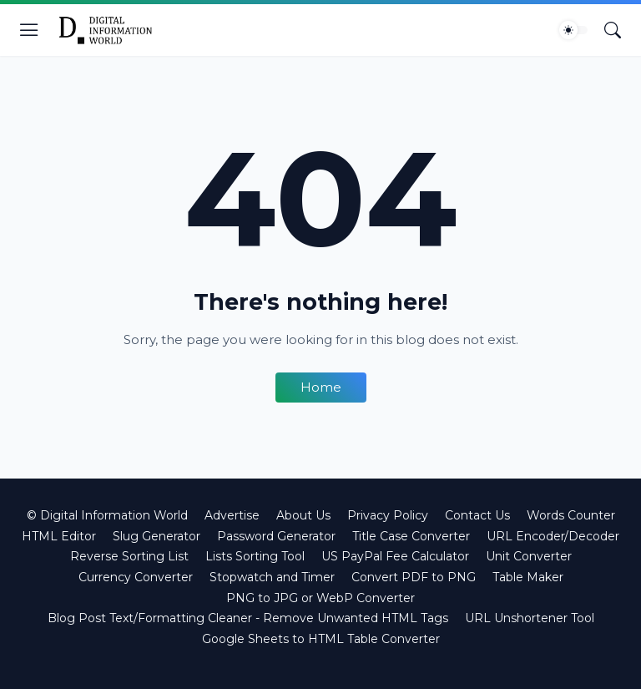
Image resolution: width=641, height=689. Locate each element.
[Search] (613, 30)
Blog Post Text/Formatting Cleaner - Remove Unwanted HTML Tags (248, 618)
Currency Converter (135, 577)
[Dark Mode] (573, 30)
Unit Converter (529, 556)
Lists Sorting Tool (255, 556)
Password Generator (276, 536)
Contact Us (477, 515)
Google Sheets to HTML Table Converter (321, 638)
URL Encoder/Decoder (553, 536)
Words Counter (571, 515)
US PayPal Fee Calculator (395, 556)
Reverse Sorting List (129, 556)
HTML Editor (59, 536)
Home (320, 387)
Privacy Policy (387, 515)
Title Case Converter (411, 536)
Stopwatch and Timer (272, 577)
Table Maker (527, 577)
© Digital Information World (107, 515)
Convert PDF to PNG (413, 577)
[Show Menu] (29, 30)
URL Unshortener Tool (529, 618)
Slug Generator (156, 536)
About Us (303, 515)
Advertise (232, 515)
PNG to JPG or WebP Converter (320, 597)
